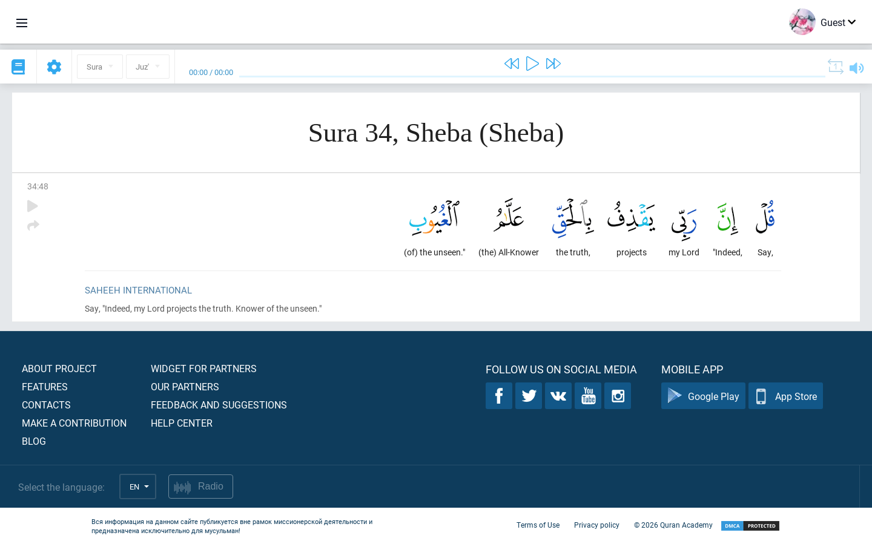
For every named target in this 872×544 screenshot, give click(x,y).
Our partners (185, 386)
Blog (34, 440)
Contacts (46, 404)
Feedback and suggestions (219, 404)
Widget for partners (204, 368)
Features (45, 386)
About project (59, 368)
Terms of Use (538, 524)
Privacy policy (596, 524)
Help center (182, 422)
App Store (786, 396)
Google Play (703, 396)
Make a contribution (74, 422)
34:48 (37, 186)
